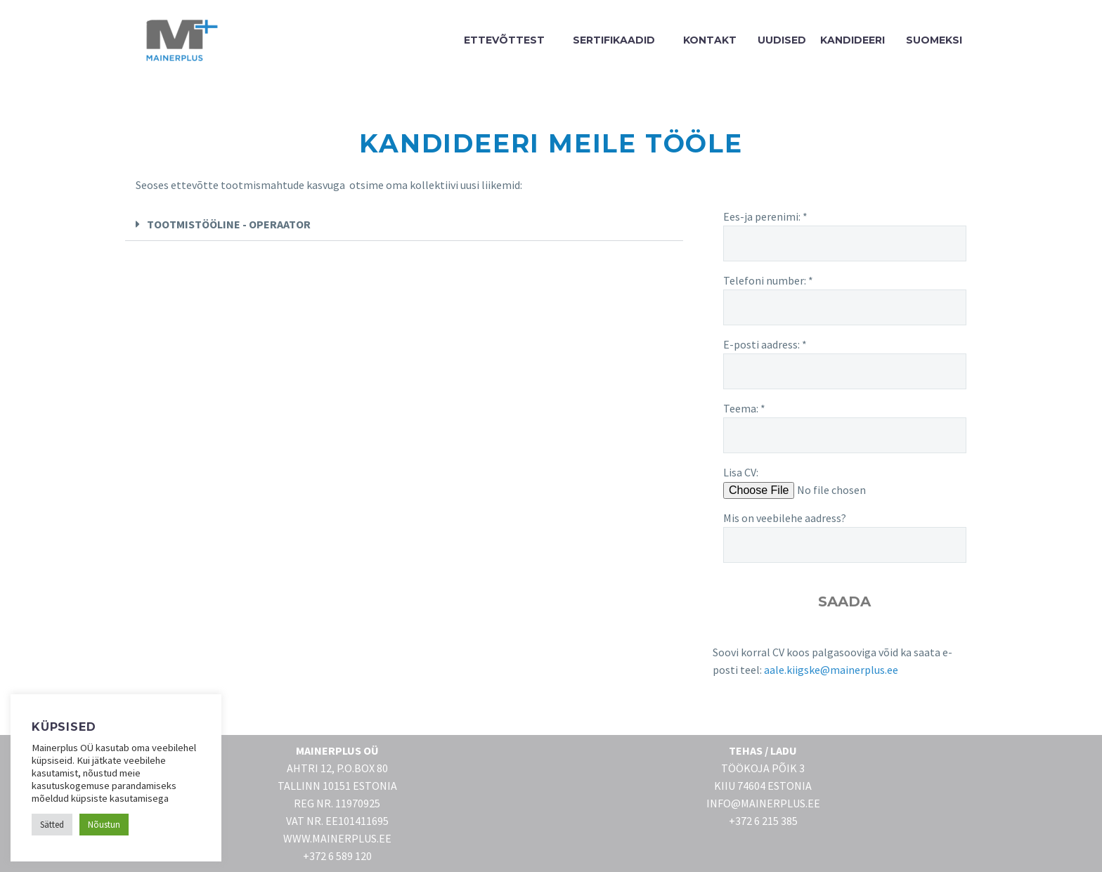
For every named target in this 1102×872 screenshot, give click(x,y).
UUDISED (782, 40)
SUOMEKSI (934, 40)
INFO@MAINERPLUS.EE (763, 803)
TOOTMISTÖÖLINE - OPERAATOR (229, 224)
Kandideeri (852, 40)
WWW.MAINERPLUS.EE (337, 838)
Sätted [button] (52, 825)
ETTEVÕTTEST (504, 40)
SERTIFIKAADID (614, 40)
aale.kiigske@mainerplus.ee (831, 670)
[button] (404, 224)
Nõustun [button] (104, 825)
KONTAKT (710, 40)
